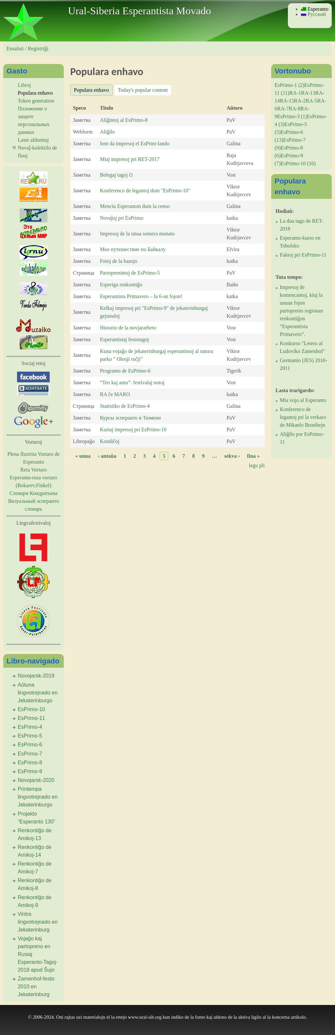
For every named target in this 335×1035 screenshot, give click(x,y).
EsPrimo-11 (31, 718)
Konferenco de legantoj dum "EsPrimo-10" (145, 190)
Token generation (36, 101)
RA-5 (311, 101)
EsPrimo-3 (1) (292, 116)
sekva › (232, 456)
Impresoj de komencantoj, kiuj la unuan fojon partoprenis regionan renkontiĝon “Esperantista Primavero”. (301, 310)
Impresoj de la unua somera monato (137, 233)
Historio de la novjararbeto (128, 327)
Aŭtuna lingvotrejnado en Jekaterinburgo (38, 692)
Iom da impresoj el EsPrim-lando (134, 143)
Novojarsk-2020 (36, 780)
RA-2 (300, 101)
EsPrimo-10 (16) (298, 163)
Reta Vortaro (33, 469)
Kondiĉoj (109, 441)
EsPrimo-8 (30, 762)
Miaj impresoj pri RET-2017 (129, 159)
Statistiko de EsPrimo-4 (125, 406)
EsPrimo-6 (30, 744)
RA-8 (295, 108)
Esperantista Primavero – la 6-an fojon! (141, 296)
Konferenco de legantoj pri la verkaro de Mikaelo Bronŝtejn (303, 417)
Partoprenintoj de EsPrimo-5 (130, 273)
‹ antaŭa (107, 456)
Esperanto (314, 9)
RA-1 (295, 93)
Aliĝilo (107, 132)
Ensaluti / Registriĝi (27, 48)
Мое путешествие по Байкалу (133, 249)
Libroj (24, 85)
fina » (253, 456)
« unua (83, 456)
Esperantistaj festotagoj (124, 339)
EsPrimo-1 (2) (289, 85)
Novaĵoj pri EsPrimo (121, 218)
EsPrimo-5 (30, 736)
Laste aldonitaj (33, 140)
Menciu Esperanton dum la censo (134, 206)
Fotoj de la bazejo (118, 261)
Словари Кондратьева (33, 493)
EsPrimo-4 (30, 727)
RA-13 (308, 93)
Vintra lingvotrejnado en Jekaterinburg (38, 921)
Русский (313, 14)
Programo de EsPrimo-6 (125, 371)
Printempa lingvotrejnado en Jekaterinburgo (38, 796)
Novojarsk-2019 (36, 675)
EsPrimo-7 (30, 753)
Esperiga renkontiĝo (121, 284)
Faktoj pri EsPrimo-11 (303, 255)
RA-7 (283, 108)
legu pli (257, 465)
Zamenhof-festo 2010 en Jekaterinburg (36, 986)
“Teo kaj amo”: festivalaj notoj (132, 382)
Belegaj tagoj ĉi (116, 175)
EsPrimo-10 (31, 709)
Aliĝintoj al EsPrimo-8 (124, 120)
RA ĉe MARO (115, 394)
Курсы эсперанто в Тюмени (130, 418)
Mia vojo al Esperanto (303, 400)
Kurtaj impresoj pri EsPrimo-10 (133, 429)
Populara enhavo (93, 89)
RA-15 (287, 101)
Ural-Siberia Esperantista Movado (139, 11)
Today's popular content (143, 90)
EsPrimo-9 (30, 771)
